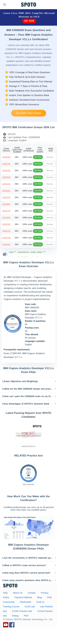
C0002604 (6, 197)
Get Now (29, 21)
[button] (28, 381)
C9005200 (6, 224)
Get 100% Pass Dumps (28, 113)
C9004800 (6, 204)
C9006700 (6, 231)
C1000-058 (6, 238)
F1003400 (6, 244)
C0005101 (6, 184)
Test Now (50, 157)
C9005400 (6, 157)
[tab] (28, 381)
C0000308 (6, 171)
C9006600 (6, 177)
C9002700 (6, 164)
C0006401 (6, 191)
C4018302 (6, 218)
